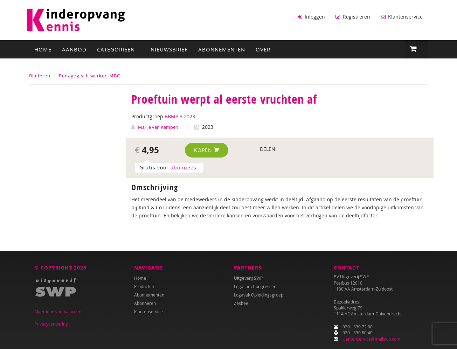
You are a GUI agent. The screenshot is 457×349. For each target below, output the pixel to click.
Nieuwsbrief (169, 49)
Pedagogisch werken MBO (90, 75)
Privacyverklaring (51, 324)
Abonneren (145, 303)
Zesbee (241, 303)
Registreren (352, 16)
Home (42, 49)
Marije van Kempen (158, 127)
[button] (416, 49)
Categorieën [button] (118, 49)
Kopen (206, 150)
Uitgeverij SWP (248, 278)
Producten (144, 286)
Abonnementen (221, 49)
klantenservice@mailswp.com (371, 339)
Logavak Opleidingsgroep (258, 295)
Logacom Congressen (255, 286)
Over (263, 49)
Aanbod (74, 49)
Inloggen (311, 16)
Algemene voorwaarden (57, 311)
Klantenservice (402, 16)
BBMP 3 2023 (180, 116)
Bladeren (39, 75)
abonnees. (184, 167)
